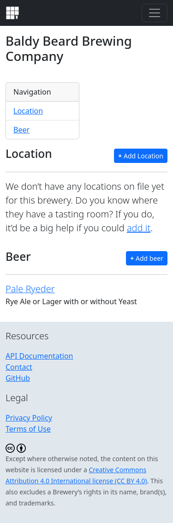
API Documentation (39, 356)
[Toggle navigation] (154, 13)
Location (28, 111)
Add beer (146, 258)
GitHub (18, 378)
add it (138, 228)
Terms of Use (28, 429)
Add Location (140, 155)
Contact (19, 367)
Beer (21, 130)
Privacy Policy (29, 418)
